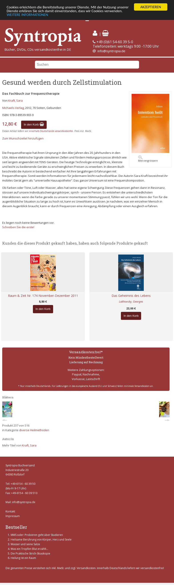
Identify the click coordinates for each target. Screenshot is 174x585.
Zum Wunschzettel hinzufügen (23, 138)
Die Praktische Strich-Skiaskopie (30, 553)
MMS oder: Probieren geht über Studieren (37, 535)
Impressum (13, 516)
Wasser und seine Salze (25, 544)
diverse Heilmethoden (34, 430)
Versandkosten (86, 568)
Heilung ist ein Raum (23, 558)
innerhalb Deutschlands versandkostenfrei (51, 131)
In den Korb (34, 124)
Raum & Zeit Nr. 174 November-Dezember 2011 (43, 295)
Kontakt (10, 511)
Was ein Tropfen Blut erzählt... (29, 549)
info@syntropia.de (111, 51)
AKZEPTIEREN (150, 7)
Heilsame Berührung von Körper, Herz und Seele (41, 539)
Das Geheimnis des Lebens (131, 295)
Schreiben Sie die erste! (18, 227)
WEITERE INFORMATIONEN (27, 14)
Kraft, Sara (15, 100)
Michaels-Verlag (13, 108)
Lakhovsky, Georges (131, 301)
